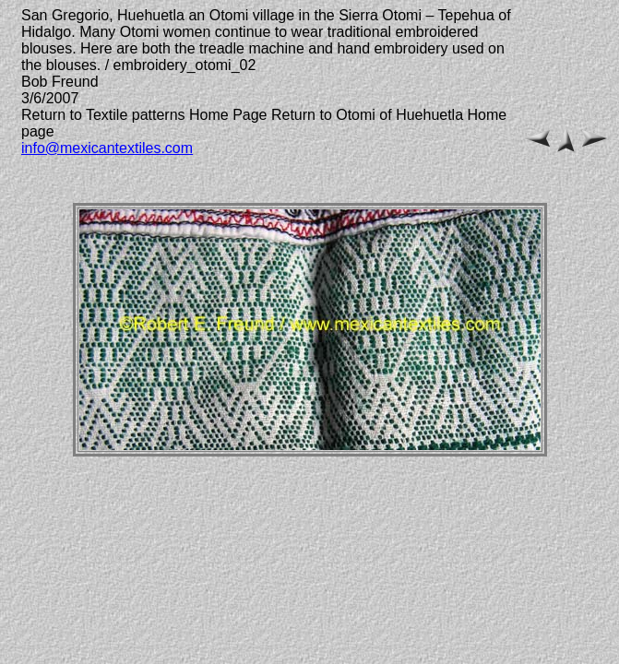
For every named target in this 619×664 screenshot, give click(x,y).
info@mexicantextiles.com (107, 148)
